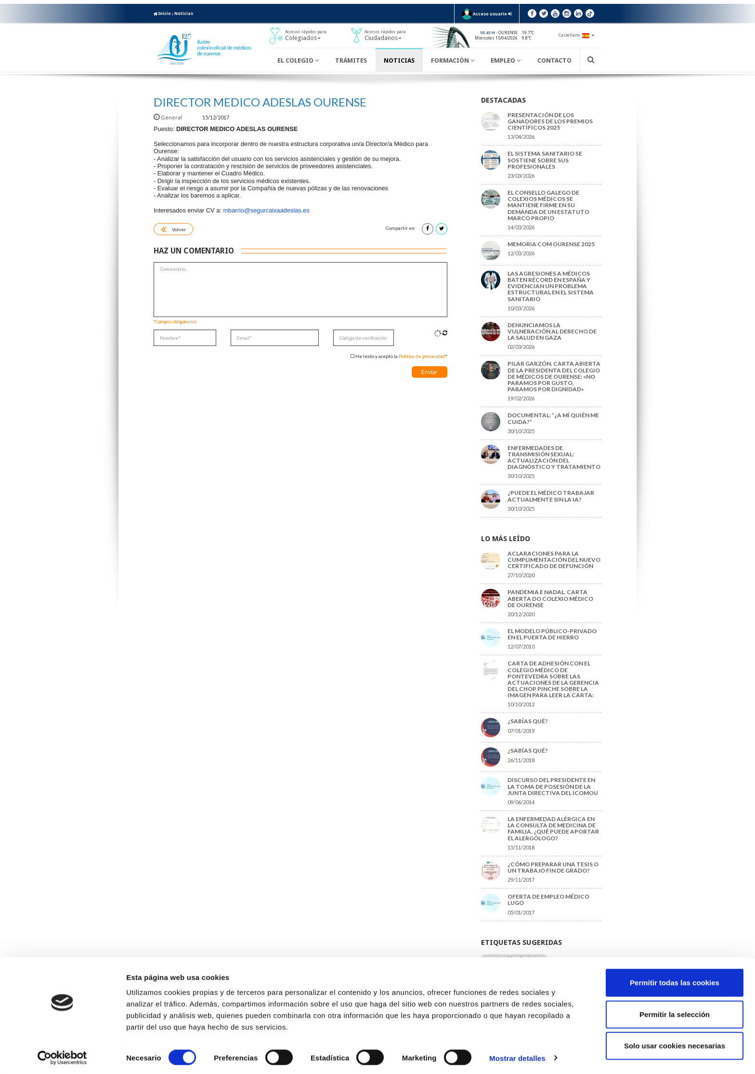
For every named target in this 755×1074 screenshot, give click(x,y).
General (168, 117)
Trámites (351, 60)
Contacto (554, 60)
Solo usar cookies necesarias (674, 1042)
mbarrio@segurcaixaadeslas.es (266, 210)
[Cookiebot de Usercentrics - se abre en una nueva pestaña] (62, 1055)
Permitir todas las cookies (674, 979)
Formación (452, 60)
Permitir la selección (674, 1011)
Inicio (162, 13)
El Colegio (298, 60)
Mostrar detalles (517, 1055)
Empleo (506, 60)
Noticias (183, 13)
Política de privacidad (422, 356)
